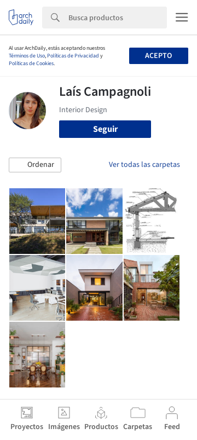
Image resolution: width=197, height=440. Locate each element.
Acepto (158, 55)
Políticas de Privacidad (73, 56)
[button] (35, 165)
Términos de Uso (27, 56)
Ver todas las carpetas (144, 164)
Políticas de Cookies (31, 63)
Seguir (105, 129)
